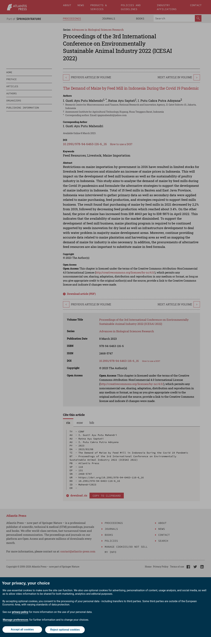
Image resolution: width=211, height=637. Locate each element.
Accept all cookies (22, 630)
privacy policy (20, 612)
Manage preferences (15, 620)
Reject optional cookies (65, 630)
